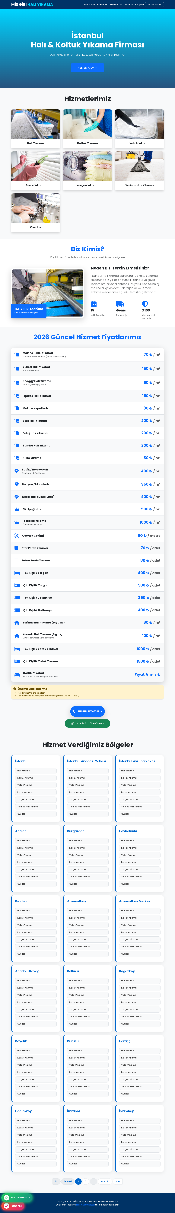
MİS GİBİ (32, 4)
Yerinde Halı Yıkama (35, 806)
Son (117, 1181)
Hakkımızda (116, 4)
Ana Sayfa (89, 4)
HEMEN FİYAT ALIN (88, 711)
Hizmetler (102, 4)
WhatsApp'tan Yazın (88, 723)
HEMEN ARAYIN (87, 68)
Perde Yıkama (35, 792)
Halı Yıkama (35, 770)
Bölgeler (139, 4)
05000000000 (154, 4)
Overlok (35, 813)
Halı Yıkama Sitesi (85, 1204)
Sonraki (105, 1181)
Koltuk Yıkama (35, 777)
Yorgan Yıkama (35, 799)
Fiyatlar (129, 4)
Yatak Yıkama (35, 785)
